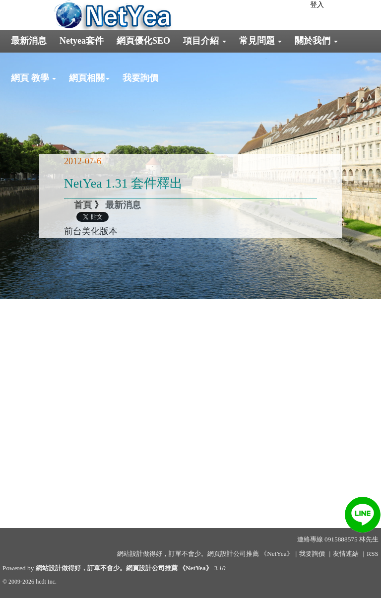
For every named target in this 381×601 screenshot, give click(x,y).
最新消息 (29, 41)
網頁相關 (89, 78)
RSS (373, 553)
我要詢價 (140, 78)
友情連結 (346, 553)
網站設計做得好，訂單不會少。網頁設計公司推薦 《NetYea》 (124, 568)
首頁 (83, 205)
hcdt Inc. (46, 581)
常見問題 (260, 41)
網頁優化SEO (143, 41)
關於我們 (316, 41)
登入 (317, 4)
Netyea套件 (82, 41)
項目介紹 (204, 41)
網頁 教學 (33, 78)
